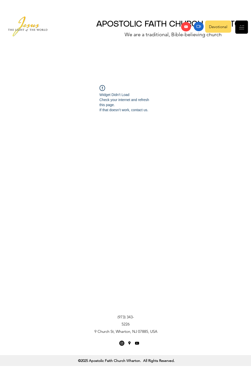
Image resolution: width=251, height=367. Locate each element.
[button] (241, 27)
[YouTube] (186, 26)
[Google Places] (129, 343)
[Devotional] (218, 26)
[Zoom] (199, 26)
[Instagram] (121, 343)
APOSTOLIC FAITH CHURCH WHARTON (171, 24)
